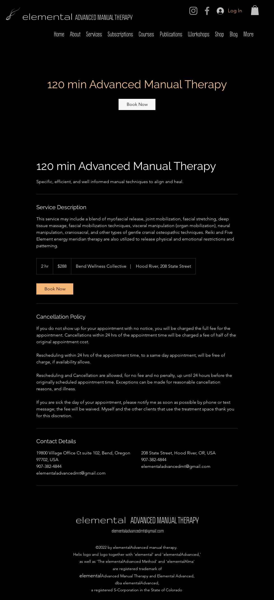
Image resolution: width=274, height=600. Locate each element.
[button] (255, 10)
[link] (137, 104)
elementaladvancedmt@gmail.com (138, 531)
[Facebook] (207, 10)
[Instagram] (193, 10)
